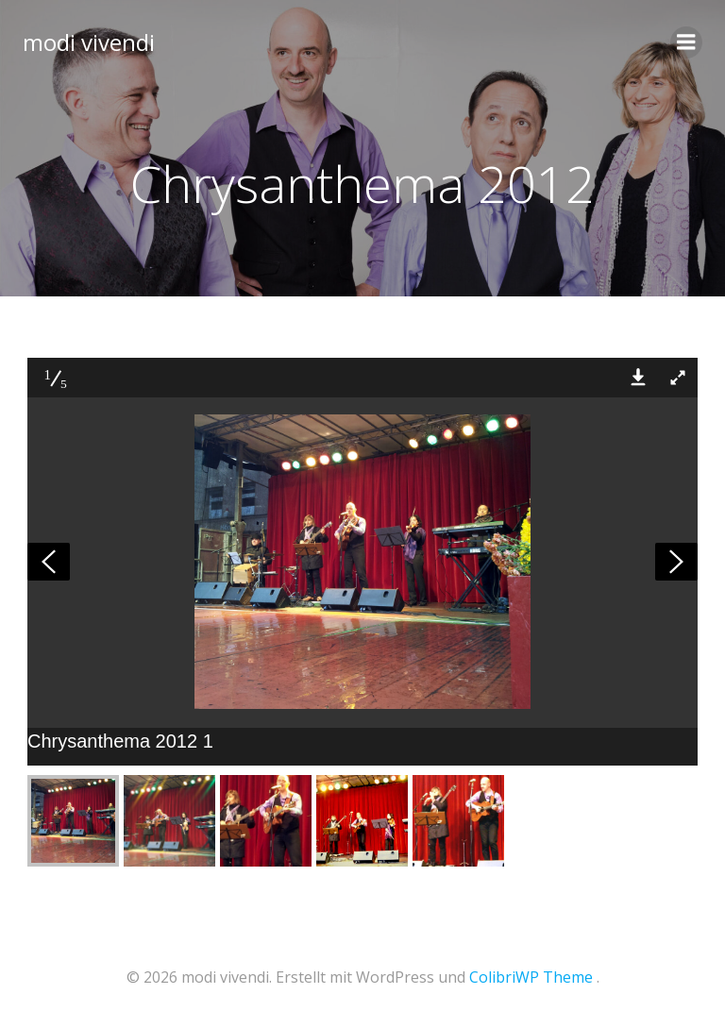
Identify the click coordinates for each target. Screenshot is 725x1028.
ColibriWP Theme (531, 977)
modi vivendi (89, 42)
